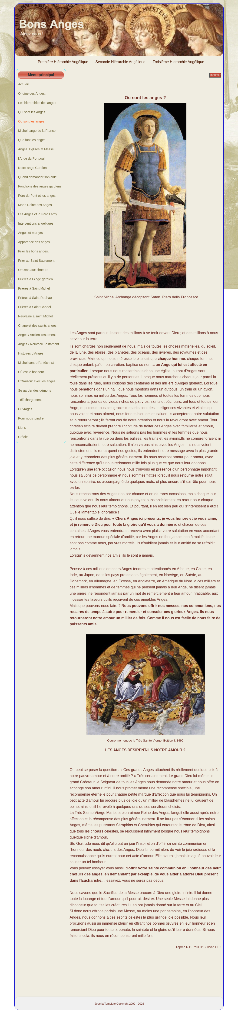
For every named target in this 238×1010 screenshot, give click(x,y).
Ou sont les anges (31, 121)
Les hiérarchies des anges (37, 103)
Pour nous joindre (31, 418)
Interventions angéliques (35, 223)
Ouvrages (25, 409)
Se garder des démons (34, 390)
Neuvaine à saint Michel (35, 316)
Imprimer (215, 75)
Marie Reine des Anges (35, 205)
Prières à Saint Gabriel (34, 307)
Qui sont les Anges (31, 112)
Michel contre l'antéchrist (36, 363)
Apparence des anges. (34, 242)
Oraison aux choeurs (33, 270)
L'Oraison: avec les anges (37, 381)
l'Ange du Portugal (31, 158)
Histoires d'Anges (30, 353)
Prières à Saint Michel (34, 288)
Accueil (23, 84)
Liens (22, 427)
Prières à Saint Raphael (35, 298)
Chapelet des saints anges (37, 325)
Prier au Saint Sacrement (36, 260)
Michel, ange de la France (37, 130)
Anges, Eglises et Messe (36, 149)
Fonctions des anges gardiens (40, 186)
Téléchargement (30, 400)
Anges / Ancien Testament (37, 335)
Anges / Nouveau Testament (38, 344)
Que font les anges (32, 140)
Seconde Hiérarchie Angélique (120, 62)
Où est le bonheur (31, 372)
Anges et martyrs (30, 233)
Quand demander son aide (37, 177)
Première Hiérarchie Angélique (63, 62)
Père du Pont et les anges (37, 195)
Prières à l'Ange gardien (35, 279)
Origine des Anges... (32, 93)
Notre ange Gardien (32, 168)
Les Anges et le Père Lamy (37, 214)
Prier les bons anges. (33, 251)
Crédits (23, 437)
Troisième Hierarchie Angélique (178, 62)
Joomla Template (105, 1003)
